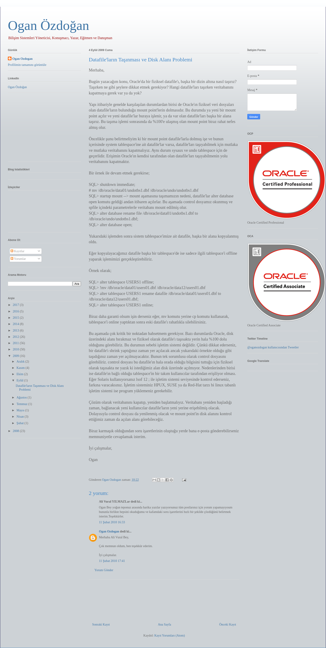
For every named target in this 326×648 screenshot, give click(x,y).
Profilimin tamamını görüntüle (27, 65)
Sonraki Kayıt (101, 624)
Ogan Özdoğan (48, 25)
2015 (16, 317)
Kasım (20, 368)
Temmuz (22, 404)
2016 (16, 311)
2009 (16, 356)
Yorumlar (18, 259)
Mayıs (20, 410)
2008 (16, 431)
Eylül (20, 380)
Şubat (20, 423)
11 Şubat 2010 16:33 (112, 522)
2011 (16, 343)
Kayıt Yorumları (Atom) (169, 635)
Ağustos (21, 397)
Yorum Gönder (103, 570)
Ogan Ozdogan (112, 479)
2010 (16, 349)
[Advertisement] (164, 599)
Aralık (20, 361)
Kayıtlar (17, 251)
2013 (16, 330)
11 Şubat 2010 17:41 (112, 561)
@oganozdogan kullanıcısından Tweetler (273, 347)
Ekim (20, 374)
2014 (16, 324)
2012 (16, 336)
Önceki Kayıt (227, 624)
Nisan (20, 416)
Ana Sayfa (164, 624)
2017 (16, 305)
